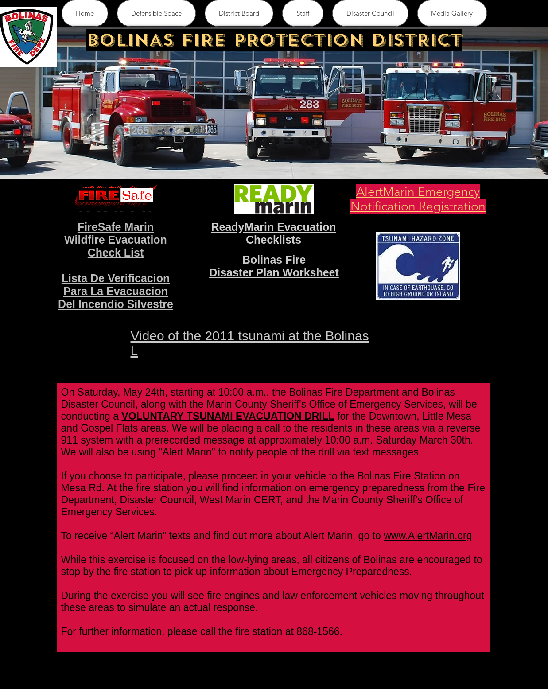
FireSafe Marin (116, 227)
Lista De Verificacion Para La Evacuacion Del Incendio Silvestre (115, 291)
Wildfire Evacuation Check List (115, 246)
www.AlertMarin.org (428, 535)
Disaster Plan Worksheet (274, 272)
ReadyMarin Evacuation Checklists (273, 233)
